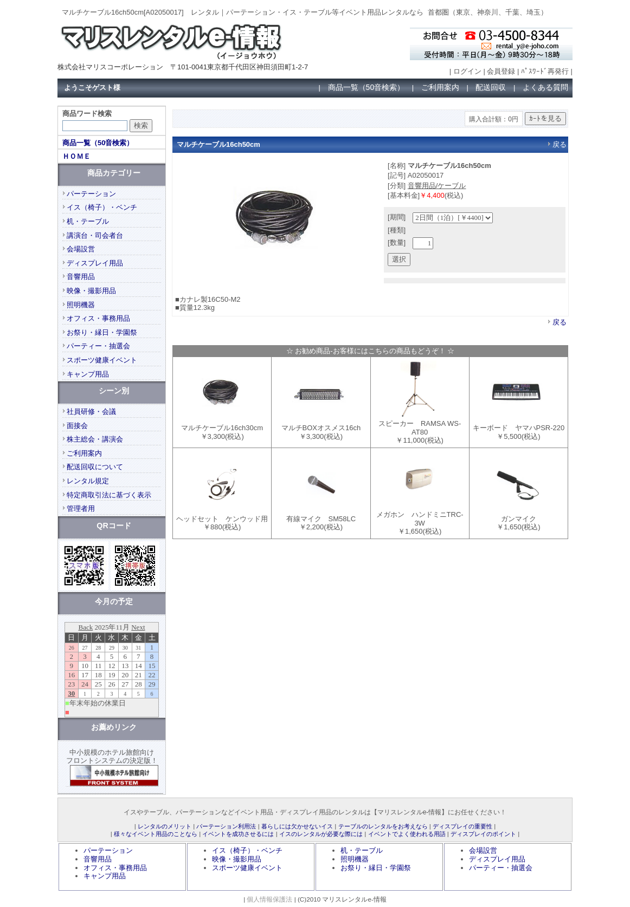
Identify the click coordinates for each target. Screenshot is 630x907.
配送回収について (95, 467)
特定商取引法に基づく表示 (109, 495)
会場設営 (81, 249)
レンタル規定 (88, 481)
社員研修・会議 (91, 411)
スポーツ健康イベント (102, 360)
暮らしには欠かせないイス (297, 826)
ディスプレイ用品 (95, 263)
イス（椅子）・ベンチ (102, 207)
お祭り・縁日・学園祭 (102, 332)
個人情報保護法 (269, 899)
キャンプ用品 (88, 374)
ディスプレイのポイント (483, 834)
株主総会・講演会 (95, 439)
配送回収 (490, 87)
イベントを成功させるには (238, 834)
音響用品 (81, 277)
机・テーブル (88, 221)
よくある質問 (545, 87)
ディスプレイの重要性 (462, 826)
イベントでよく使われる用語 (407, 834)
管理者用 (81, 508)
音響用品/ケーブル (437, 186)
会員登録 (501, 71)
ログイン (467, 71)
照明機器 (81, 305)
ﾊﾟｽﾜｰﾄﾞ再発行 (545, 71)
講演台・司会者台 (95, 235)
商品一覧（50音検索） (366, 87)
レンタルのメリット (164, 826)
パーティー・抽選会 (98, 346)
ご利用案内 (440, 87)
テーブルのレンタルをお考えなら (383, 826)
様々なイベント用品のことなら (155, 834)
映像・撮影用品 (91, 291)
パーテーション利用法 (226, 826)
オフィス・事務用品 (98, 318)
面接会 (77, 426)
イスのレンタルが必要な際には (321, 834)
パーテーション (91, 194)
